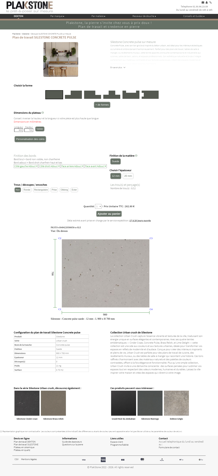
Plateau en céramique (24, 447)
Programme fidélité (119, 444)
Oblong (64, 190)
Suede (115, 161)
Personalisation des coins (30, 139)
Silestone (25, 34)
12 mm (116, 176)
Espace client (116, 441)
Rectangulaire (41, 190)
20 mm (128, 176)
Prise (54, 190)
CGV (16, 459)
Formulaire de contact (169, 447)
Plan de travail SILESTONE (26, 444)
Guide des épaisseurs (72, 441)
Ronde (27, 190)
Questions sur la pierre (72, 444)
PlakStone (16, 34)
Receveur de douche (143, 16)
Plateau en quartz (22, 450)
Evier (74, 190)
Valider (39, 129)
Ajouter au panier (109, 213)
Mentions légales (29, 459)
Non (18, 190)
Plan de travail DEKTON (25, 441)
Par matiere (97, 16)
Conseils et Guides (193, 16)
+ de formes (102, 104)
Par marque (56, 16)
